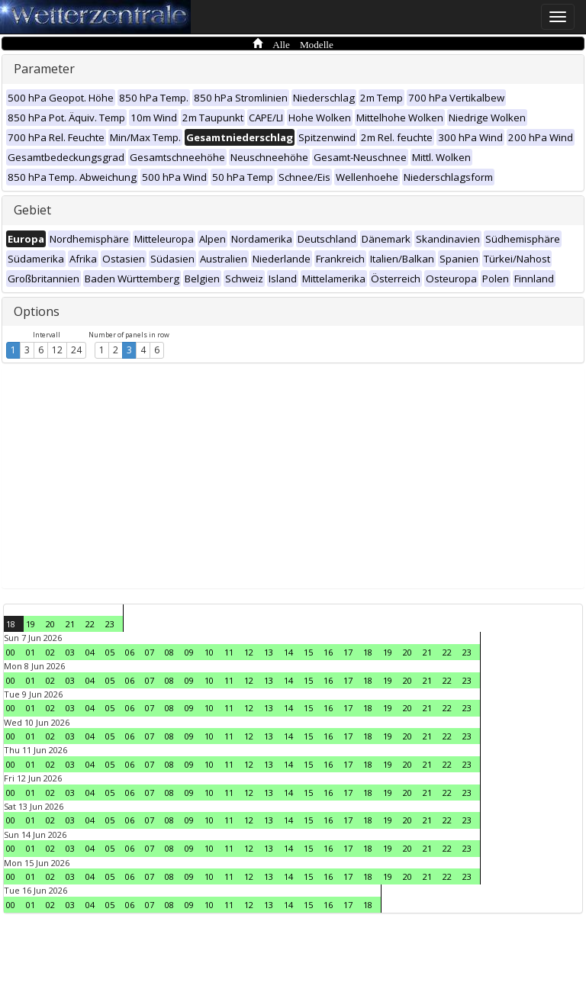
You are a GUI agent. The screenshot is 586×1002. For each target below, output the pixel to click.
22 (90, 624)
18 (10, 624)
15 (308, 652)
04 (90, 652)
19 (30, 624)
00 (10, 652)
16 (328, 652)
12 (57, 349)
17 (348, 652)
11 (228, 652)
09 (189, 652)
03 (70, 652)
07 (149, 652)
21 (70, 624)
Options (37, 311)
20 (50, 624)
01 (30, 652)
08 (169, 652)
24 (76, 349)
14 (288, 652)
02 (50, 652)
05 (109, 652)
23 (109, 624)
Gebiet (32, 209)
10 (209, 652)
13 (268, 652)
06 (129, 652)
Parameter (44, 68)
